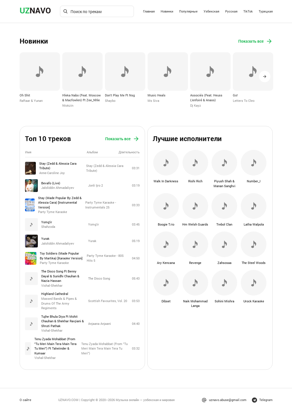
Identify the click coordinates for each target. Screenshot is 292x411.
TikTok (248, 11)
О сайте (25, 399)
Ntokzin (67, 105)
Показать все (255, 41)
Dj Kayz (195, 105)
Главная (149, 11)
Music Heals (156, 95)
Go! (235, 95)
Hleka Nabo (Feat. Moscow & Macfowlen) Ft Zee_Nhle (81, 97)
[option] (39, 77)
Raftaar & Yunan (31, 100)
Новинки (167, 11)
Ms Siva (153, 100)
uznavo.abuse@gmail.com (224, 399)
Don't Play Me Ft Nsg (120, 95)
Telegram (262, 399)
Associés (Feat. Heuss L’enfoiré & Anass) (206, 97)
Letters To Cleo (243, 100)
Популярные (188, 11)
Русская (231, 11)
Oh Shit (25, 95)
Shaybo (110, 100)
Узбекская (211, 11)
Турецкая (266, 11)
